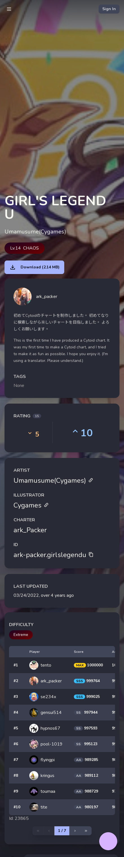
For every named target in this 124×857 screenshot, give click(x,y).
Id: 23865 (19, 818)
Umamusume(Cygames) (53, 480)
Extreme (21, 634)
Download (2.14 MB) (34, 267)
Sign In (109, 9)
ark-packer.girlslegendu (54, 554)
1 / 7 (62, 830)
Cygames (31, 505)
